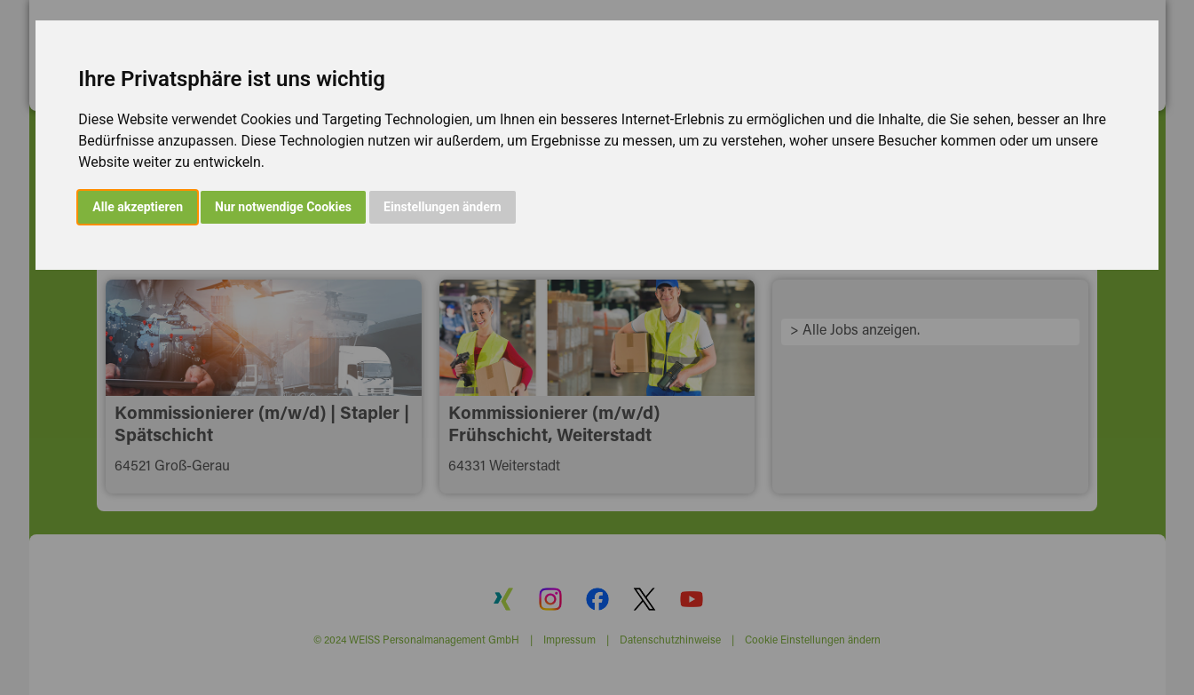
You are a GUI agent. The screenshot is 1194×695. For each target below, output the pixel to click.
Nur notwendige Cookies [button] (283, 207)
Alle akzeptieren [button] (137, 207)
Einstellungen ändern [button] (443, 207)
